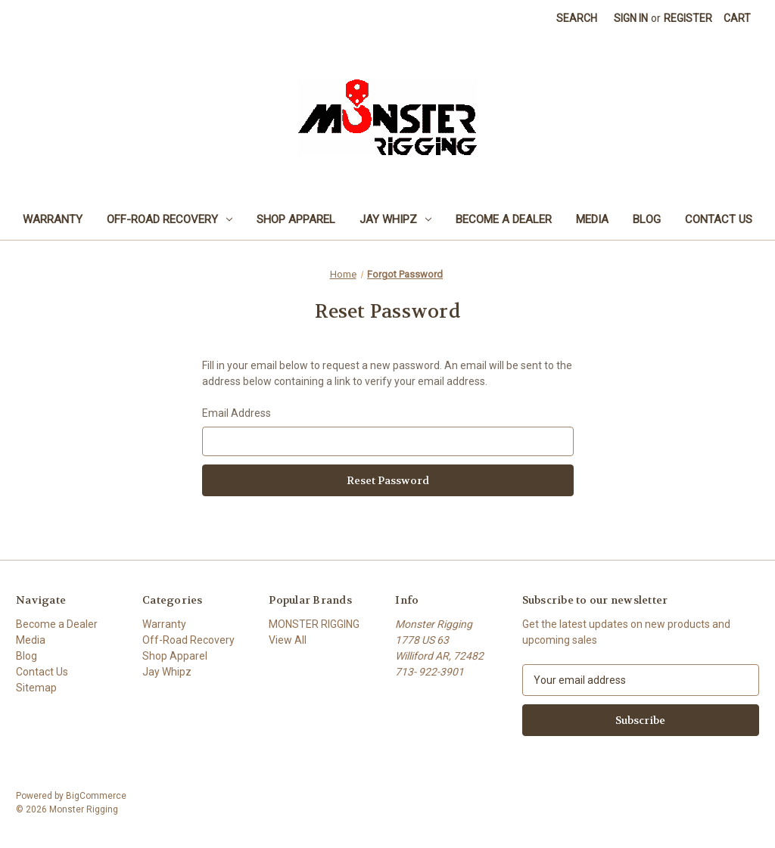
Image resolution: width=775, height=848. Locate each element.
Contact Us (718, 219)
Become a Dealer (504, 219)
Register (688, 18)
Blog (647, 219)
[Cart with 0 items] (737, 18)
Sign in (631, 18)
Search (576, 18)
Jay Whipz (395, 219)
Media (592, 219)
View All (288, 640)
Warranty (52, 219)
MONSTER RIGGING (314, 624)
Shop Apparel (296, 219)
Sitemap (36, 688)
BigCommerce (96, 796)
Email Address (236, 413)
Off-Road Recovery (169, 219)
